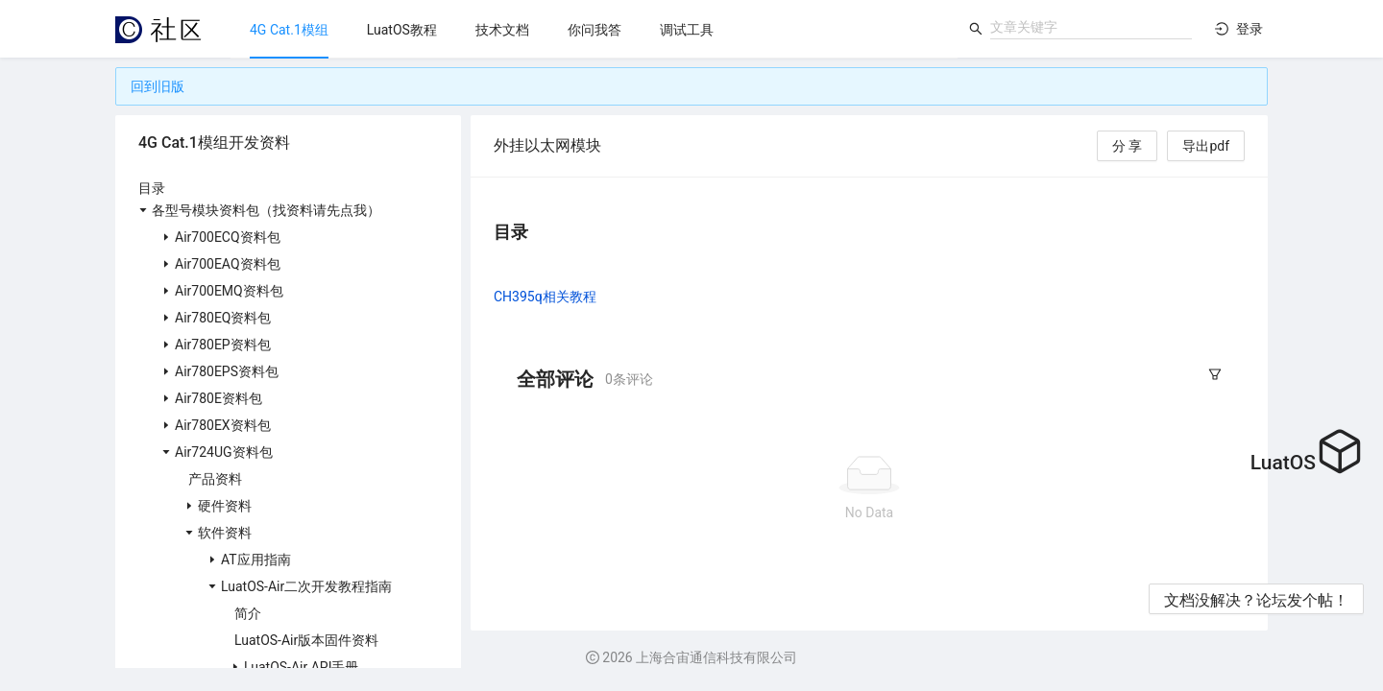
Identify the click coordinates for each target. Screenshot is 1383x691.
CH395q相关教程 (545, 296)
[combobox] (1091, 26)
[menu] (594, 29)
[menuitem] (289, 30)
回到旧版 (157, 86)
